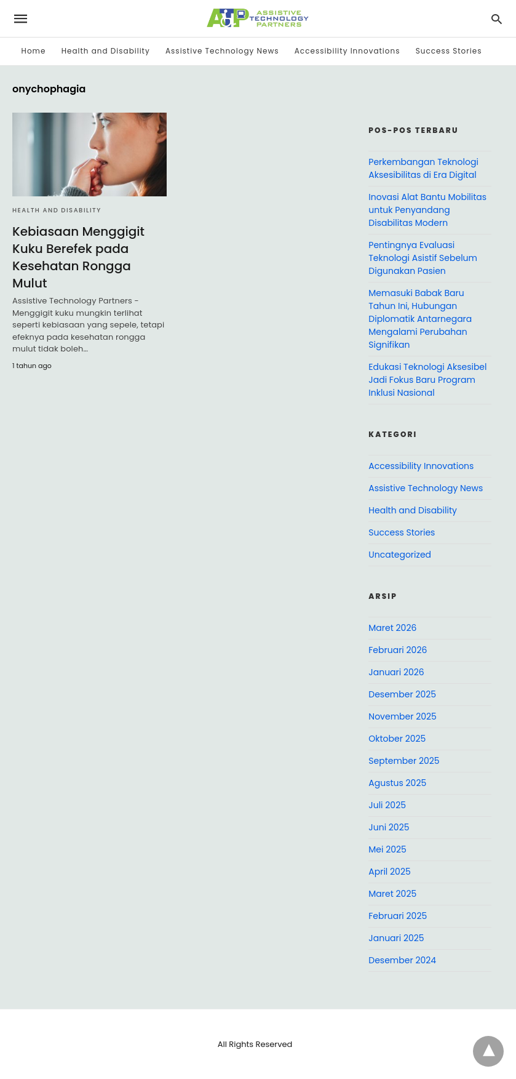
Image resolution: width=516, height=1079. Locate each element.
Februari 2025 (397, 916)
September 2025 (403, 761)
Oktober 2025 (397, 738)
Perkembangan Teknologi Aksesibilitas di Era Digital (423, 168)
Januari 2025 (396, 938)
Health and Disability (106, 51)
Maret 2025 (392, 894)
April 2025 (389, 871)
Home (34, 51)
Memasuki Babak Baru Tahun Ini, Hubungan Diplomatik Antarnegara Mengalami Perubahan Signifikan (420, 319)
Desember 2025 (402, 694)
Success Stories (449, 51)
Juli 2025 (387, 805)
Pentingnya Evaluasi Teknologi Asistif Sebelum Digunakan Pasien (422, 258)
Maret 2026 (392, 628)
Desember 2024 (402, 960)
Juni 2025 (388, 827)
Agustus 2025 (397, 783)
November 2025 (402, 716)
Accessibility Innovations (347, 51)
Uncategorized (399, 554)
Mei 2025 (387, 849)
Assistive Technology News (222, 51)
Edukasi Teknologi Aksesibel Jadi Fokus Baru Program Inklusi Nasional (427, 380)
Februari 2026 (397, 650)
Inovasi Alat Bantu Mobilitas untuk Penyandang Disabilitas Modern (427, 210)
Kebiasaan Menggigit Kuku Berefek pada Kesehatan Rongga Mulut (78, 257)
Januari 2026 (396, 672)
